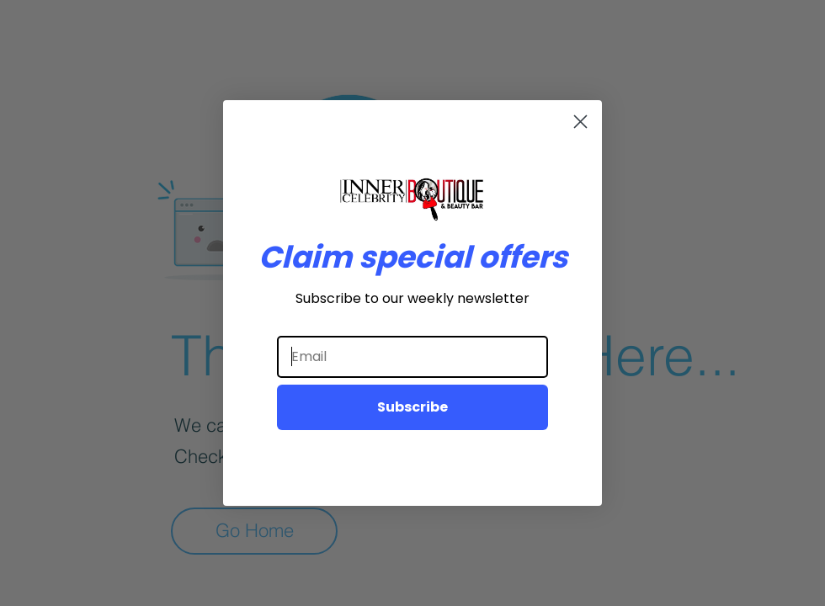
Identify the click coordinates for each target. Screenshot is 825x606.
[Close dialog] (580, 121)
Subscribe (412, 407)
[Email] (412, 357)
